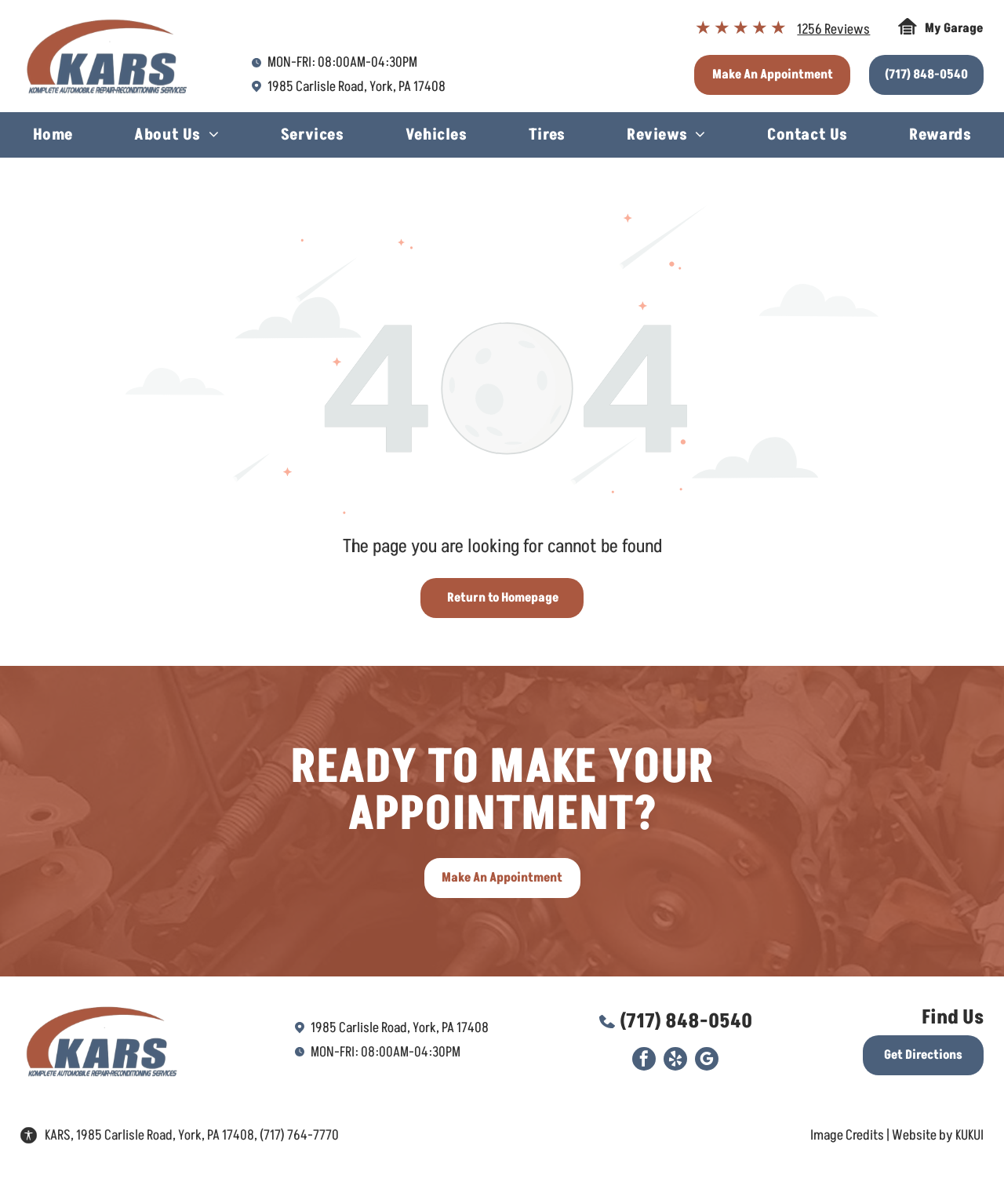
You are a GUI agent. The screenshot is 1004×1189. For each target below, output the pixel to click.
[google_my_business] (706, 1060)
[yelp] (675, 1060)
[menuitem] (52, 137)
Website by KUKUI (938, 1135)
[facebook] (644, 1060)
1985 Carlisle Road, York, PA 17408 (356, 86)
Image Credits (847, 1135)
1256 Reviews (833, 29)
